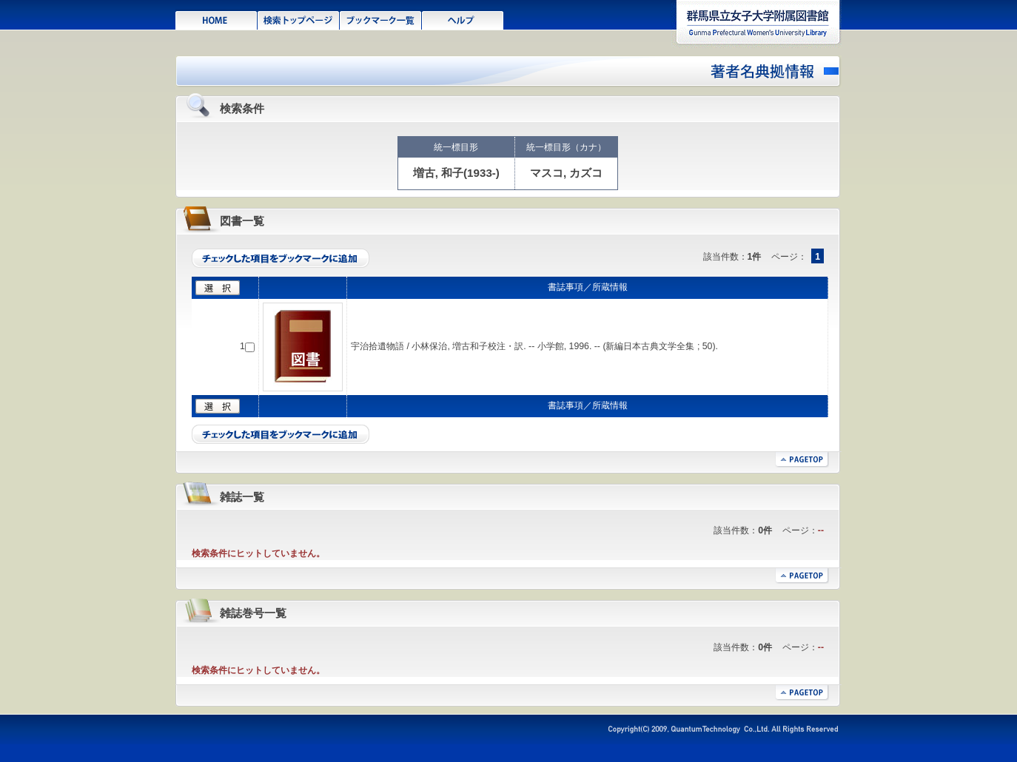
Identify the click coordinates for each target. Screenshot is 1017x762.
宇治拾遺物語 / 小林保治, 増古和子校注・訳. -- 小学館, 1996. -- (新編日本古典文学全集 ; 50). (534, 346)
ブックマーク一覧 (381, 19)
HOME (216, 19)
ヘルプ (463, 19)
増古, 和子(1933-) (456, 172)
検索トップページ (299, 19)
